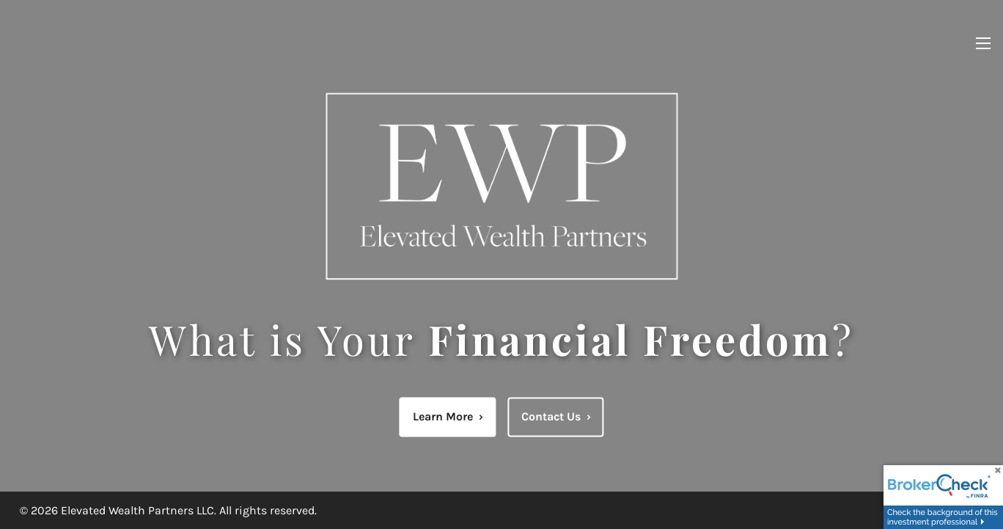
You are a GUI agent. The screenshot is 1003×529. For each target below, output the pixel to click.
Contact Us (556, 416)
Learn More (448, 416)
